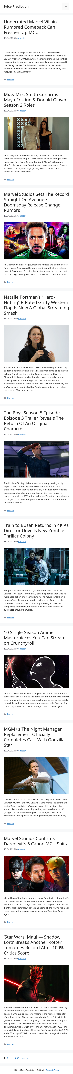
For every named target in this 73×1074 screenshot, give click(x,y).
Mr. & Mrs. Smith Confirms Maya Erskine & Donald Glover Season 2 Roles (35, 99)
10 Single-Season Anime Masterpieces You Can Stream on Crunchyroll (35, 637)
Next (24, 1058)
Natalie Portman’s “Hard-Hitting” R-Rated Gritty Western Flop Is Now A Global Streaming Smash (36, 305)
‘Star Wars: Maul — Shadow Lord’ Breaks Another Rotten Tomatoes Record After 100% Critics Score (34, 945)
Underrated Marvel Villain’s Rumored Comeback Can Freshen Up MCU (32, 27)
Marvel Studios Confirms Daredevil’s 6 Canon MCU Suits (35, 841)
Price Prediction (16, 6)
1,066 (16, 1058)
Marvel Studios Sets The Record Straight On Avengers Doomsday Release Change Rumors (36, 202)
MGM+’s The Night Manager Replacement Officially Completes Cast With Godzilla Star (34, 737)
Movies (10, 79)
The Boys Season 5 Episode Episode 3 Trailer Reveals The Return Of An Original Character (34, 421)
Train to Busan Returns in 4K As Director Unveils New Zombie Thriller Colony (36, 530)
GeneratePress (52, 1070)
